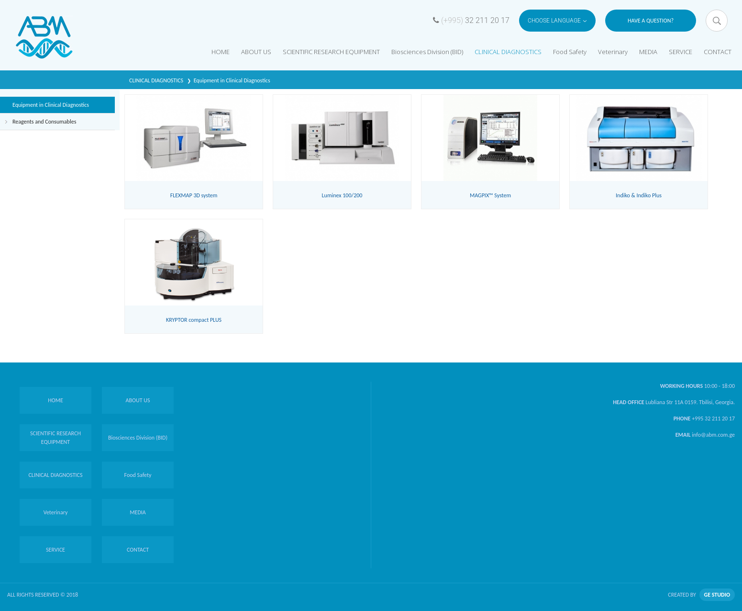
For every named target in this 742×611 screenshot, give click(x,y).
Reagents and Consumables (44, 121)
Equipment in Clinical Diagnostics (232, 80)
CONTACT (717, 51)
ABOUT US (256, 51)
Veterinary (613, 51)
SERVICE (680, 51)
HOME (220, 51)
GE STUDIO (717, 594)
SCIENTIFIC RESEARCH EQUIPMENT (331, 51)
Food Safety (570, 51)
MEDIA (648, 51)
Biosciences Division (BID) (427, 51)
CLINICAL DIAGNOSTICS (508, 51)
